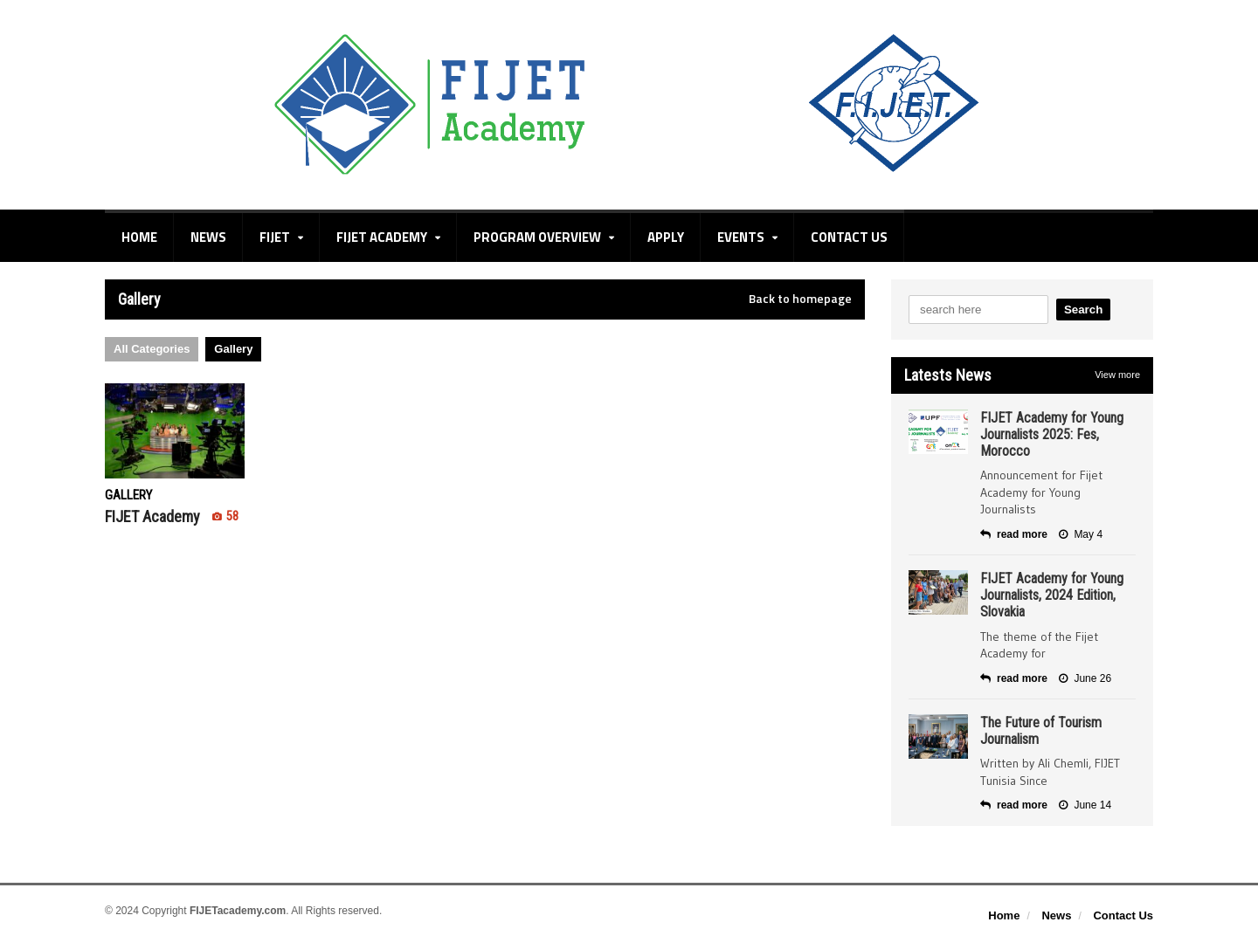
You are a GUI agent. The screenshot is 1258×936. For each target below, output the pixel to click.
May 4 (1080, 534)
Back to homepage (800, 298)
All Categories (152, 348)
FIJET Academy (171, 516)
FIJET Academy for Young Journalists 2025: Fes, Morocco (1051, 434)
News (208, 237)
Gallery (233, 348)
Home (139, 237)
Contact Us (849, 237)
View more (1117, 374)
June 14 (1085, 805)
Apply (665, 237)
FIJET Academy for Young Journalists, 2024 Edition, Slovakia (1051, 595)
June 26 (1085, 678)
